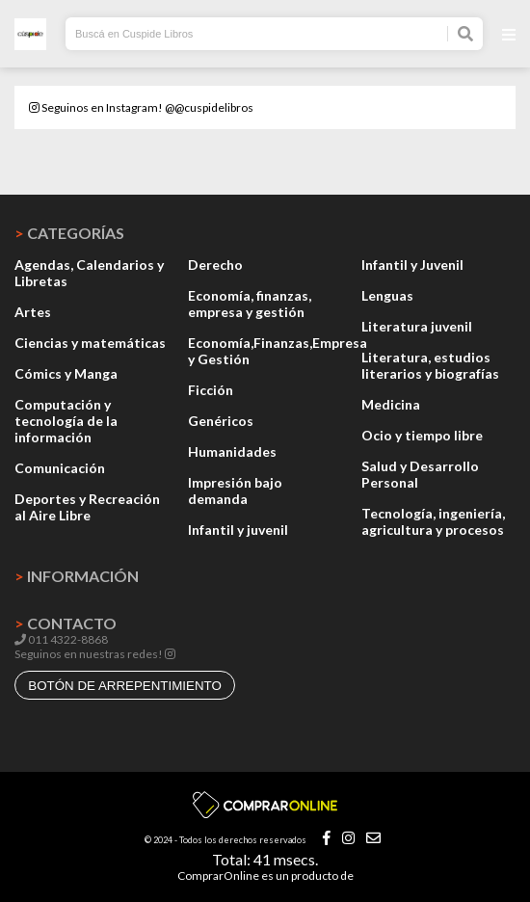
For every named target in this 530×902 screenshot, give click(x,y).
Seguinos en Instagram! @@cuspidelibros (141, 107)
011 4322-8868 (61, 639)
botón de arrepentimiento (124, 685)
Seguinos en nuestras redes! (88, 654)
